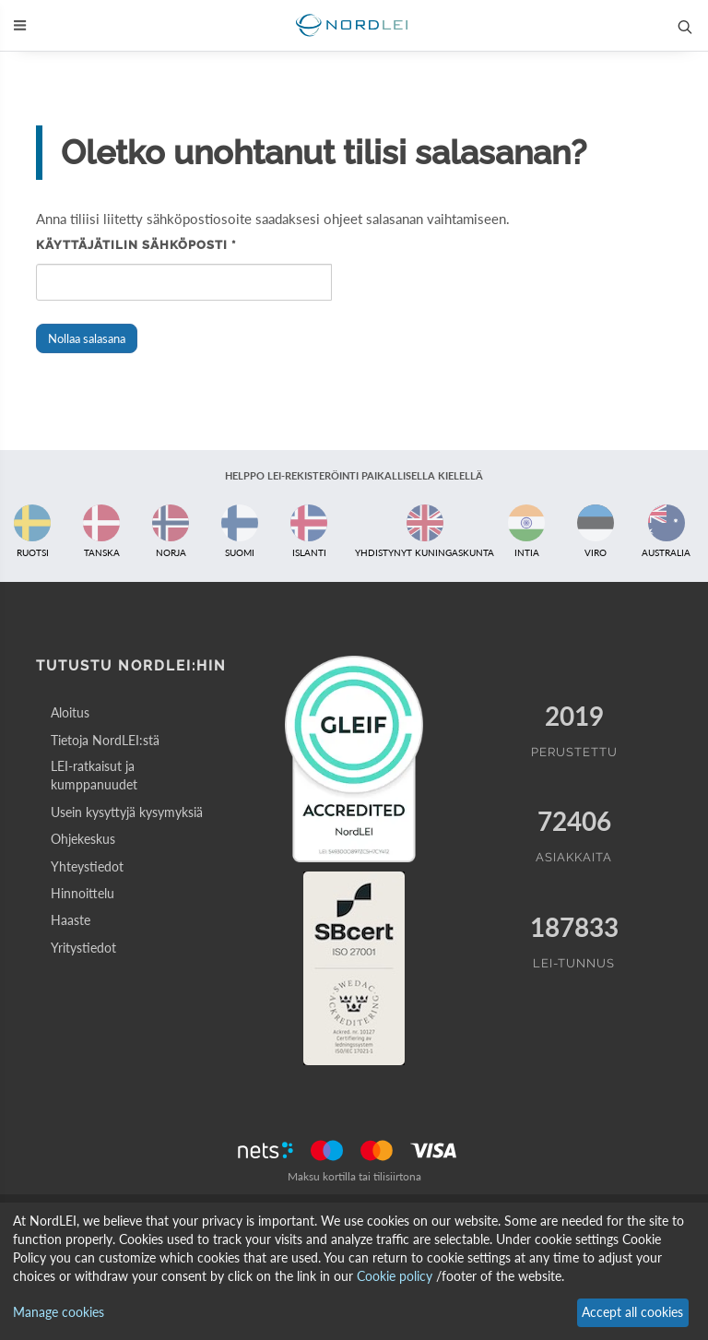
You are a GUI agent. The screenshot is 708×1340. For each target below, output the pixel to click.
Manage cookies (58, 1312)
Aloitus (70, 712)
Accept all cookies (632, 1312)
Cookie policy (394, 1276)
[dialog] (354, 1271)
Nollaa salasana (86, 338)
